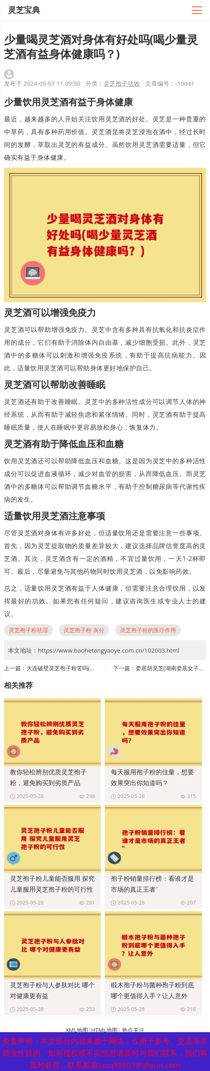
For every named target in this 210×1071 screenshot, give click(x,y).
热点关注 (133, 1030)
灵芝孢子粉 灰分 (84, 630)
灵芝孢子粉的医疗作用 (148, 630)
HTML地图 (104, 1030)
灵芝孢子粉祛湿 (28, 630)
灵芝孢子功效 (122, 83)
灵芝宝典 (24, 9)
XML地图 (77, 1030)
